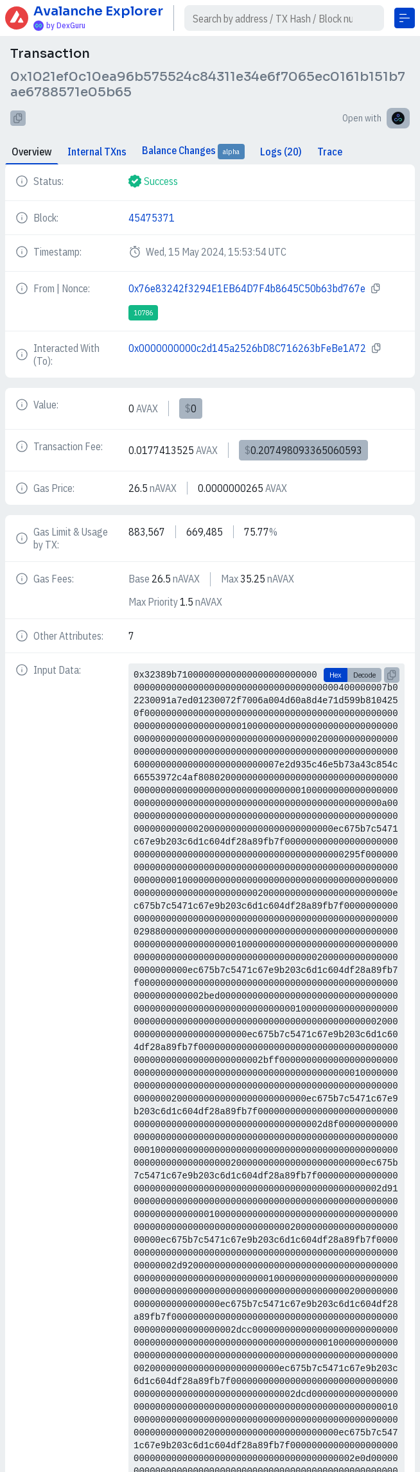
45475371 (151, 217)
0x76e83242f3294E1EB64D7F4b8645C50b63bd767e (246, 288)
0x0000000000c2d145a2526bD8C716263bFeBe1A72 (247, 348)
